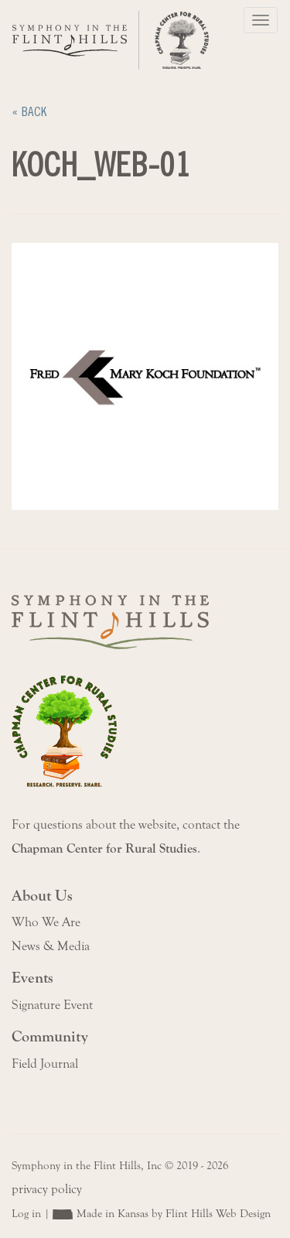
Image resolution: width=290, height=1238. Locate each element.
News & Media (51, 946)
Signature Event (52, 1005)
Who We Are (46, 922)
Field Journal (45, 1064)
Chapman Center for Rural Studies (104, 849)
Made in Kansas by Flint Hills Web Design (174, 1213)
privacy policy (47, 1189)
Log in (26, 1213)
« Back (29, 111)
